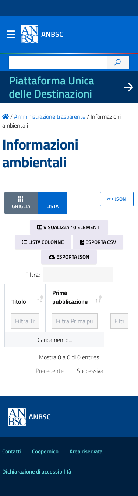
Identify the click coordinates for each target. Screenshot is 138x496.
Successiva (90, 370)
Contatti (11, 451)
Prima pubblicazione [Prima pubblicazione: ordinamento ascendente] (70, 297)
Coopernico (45, 451)
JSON (116, 199)
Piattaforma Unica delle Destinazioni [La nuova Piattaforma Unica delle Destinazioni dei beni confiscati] (51, 87)
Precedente (50, 370)
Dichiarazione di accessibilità (36, 471)
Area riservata (86, 451)
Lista (52, 202)
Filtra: (69, 274)
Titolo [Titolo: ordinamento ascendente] (18, 301)
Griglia (21, 202)
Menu (10, 36)
